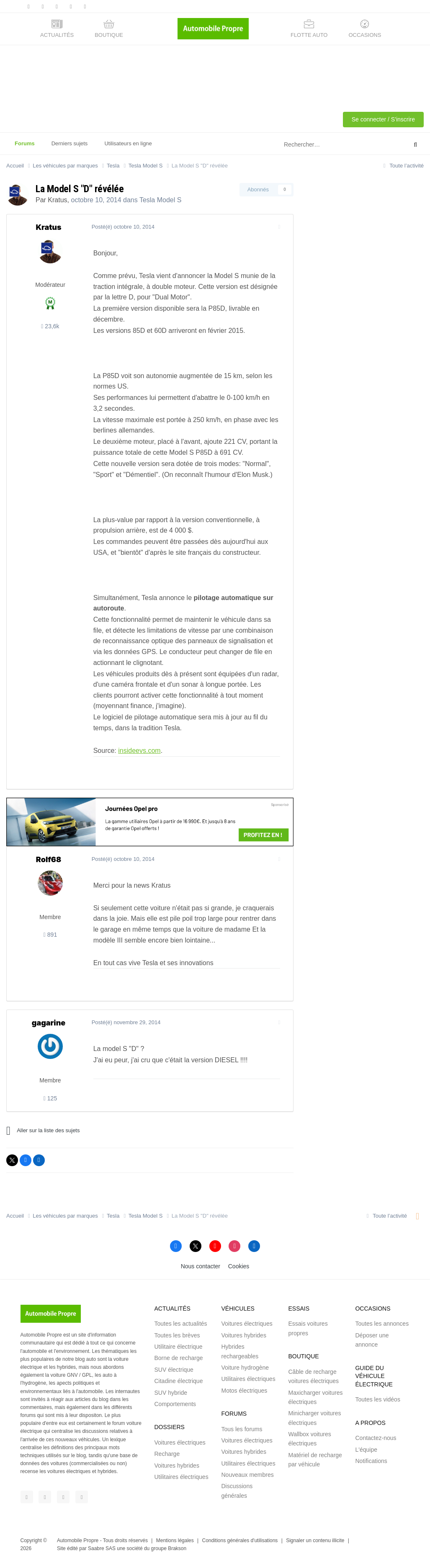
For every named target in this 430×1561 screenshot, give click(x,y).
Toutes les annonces (382, 1323)
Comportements (175, 1404)
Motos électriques (244, 1390)
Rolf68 (48, 859)
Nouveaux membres (247, 1474)
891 (50, 934)
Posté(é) (121, 227)
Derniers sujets (69, 143)
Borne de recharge (178, 1358)
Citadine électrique (178, 1381)
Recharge (167, 1453)
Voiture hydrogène (245, 1367)
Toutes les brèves (177, 1335)
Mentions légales (175, 1540)
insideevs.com (138, 750)
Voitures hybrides (176, 1465)
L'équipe (366, 1449)
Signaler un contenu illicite (315, 1540)
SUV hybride (170, 1392)
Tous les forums (241, 1429)
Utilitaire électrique (178, 1346)
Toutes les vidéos (377, 1399)
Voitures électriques (179, 1442)
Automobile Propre (77, 1540)
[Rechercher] (324, 145)
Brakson (177, 1548)
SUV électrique (173, 1369)
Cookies (239, 1266)
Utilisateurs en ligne (128, 143)
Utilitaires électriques (181, 1476)
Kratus (57, 199)
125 (50, 1098)
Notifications (371, 1461)
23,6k (50, 326)
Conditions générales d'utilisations (240, 1540)
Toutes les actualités (180, 1323)
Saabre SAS (102, 1548)
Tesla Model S (160, 199)
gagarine (49, 1022)
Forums (25, 147)
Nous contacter (200, 1266)
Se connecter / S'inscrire (383, 119)
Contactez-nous (375, 1438)
